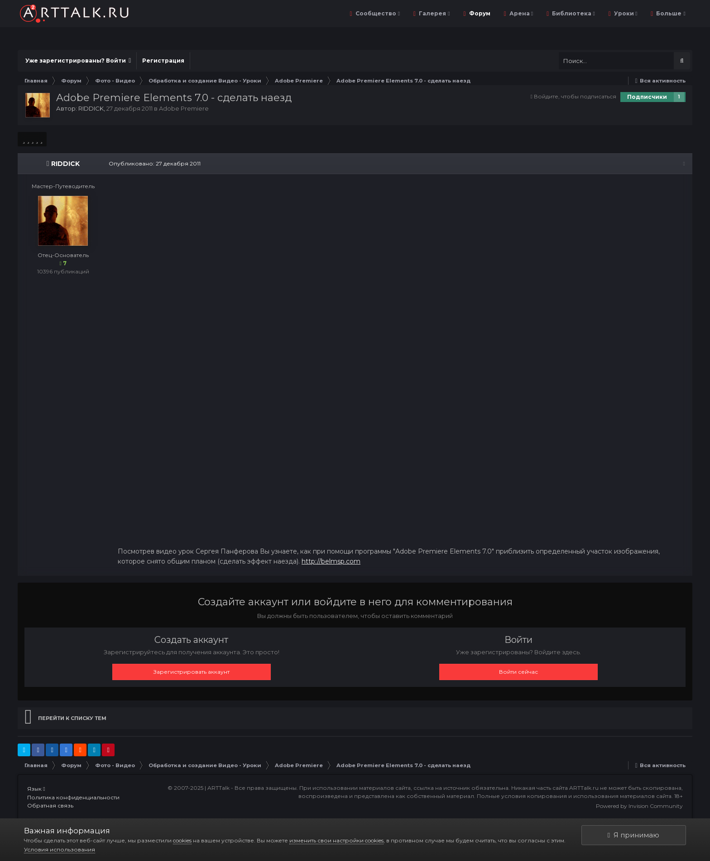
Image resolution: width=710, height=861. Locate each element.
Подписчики (647, 96)
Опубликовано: (154, 163)
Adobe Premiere (184, 108)
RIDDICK (91, 108)
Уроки (625, 13)
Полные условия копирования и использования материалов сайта (574, 796)
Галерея (433, 13)
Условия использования (59, 849)
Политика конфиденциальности (73, 797)
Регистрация (163, 60)
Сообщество (377, 13)
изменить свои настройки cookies (336, 840)
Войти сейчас (518, 672)
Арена (520, 13)
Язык (36, 789)
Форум (479, 13)
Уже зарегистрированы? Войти (78, 60)
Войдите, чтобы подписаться (575, 96)
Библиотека (573, 13)
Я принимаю (633, 835)
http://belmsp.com (330, 562)
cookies (182, 840)
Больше (670, 13)
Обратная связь (50, 806)
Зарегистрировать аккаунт (192, 672)
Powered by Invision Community (639, 806)
